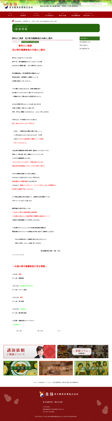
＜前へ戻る (19, 331)
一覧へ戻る (40, 331)
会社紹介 (41, 382)
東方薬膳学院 (83, 48)
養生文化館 (83, 45)
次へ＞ (60, 331)
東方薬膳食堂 (83, 42)
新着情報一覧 (26, 21)
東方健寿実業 (17, 21)
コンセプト (49, 382)
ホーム (36, 382)
